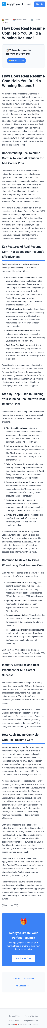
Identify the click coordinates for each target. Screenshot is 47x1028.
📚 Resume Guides (20, 20)
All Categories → (23, 986)
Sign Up (39, 4)
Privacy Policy (14, 1016)
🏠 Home (5, 20)
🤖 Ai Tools (35, 20)
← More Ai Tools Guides (23, 978)
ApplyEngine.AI (13, 4)
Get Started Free (23, 958)
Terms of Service (31, 1016)
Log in (29, 4)
